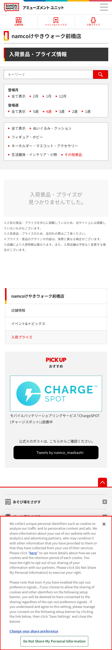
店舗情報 (18, 310)
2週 (75, 111)
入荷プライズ (21, 337)
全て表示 (19, 96)
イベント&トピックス (28, 323)
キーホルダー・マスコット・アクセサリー (45, 145)
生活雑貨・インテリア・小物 (34, 154)
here (33, 555)
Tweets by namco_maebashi (60, 452)
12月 (62, 96)
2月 (35, 96)
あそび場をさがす (27, 501)
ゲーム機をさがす (27, 516)
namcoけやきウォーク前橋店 (37, 296)
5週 (35, 111)
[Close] (104, 526)
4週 (49, 111)
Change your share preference (34, 633)
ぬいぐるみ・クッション (52, 128)
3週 (61, 111)
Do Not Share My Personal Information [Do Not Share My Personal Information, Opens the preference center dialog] (54, 643)
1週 (87, 111)
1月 (49, 96)
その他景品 (73, 154)
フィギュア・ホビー (27, 136)
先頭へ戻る (102, 482)
